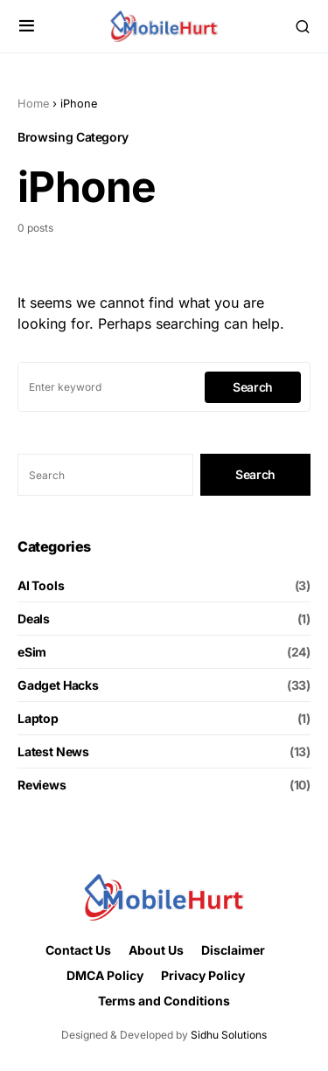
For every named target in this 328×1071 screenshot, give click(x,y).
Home (33, 103)
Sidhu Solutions (229, 1034)
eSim (31, 651)
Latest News (53, 751)
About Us (156, 949)
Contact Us (78, 949)
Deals (33, 618)
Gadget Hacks (58, 685)
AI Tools (41, 585)
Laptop (38, 718)
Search (253, 386)
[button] (26, 26)
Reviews (41, 784)
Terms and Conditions (164, 1000)
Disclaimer (233, 949)
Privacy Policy (203, 975)
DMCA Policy (104, 975)
